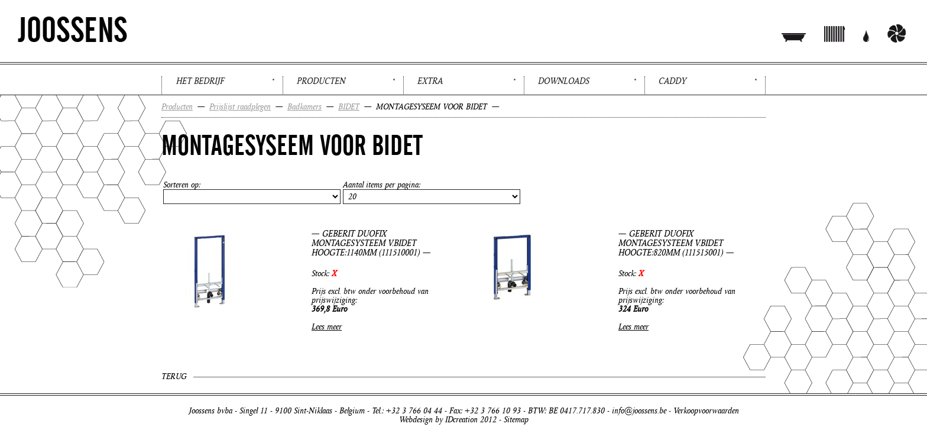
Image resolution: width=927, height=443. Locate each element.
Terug (173, 376)
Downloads (563, 81)
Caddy (672, 81)
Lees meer (327, 326)
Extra (430, 81)
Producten (321, 81)
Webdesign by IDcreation (438, 419)
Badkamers (304, 106)
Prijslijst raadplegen (240, 106)
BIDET (348, 106)
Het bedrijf (200, 81)
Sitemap (516, 419)
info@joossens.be (639, 410)
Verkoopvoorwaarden (706, 410)
